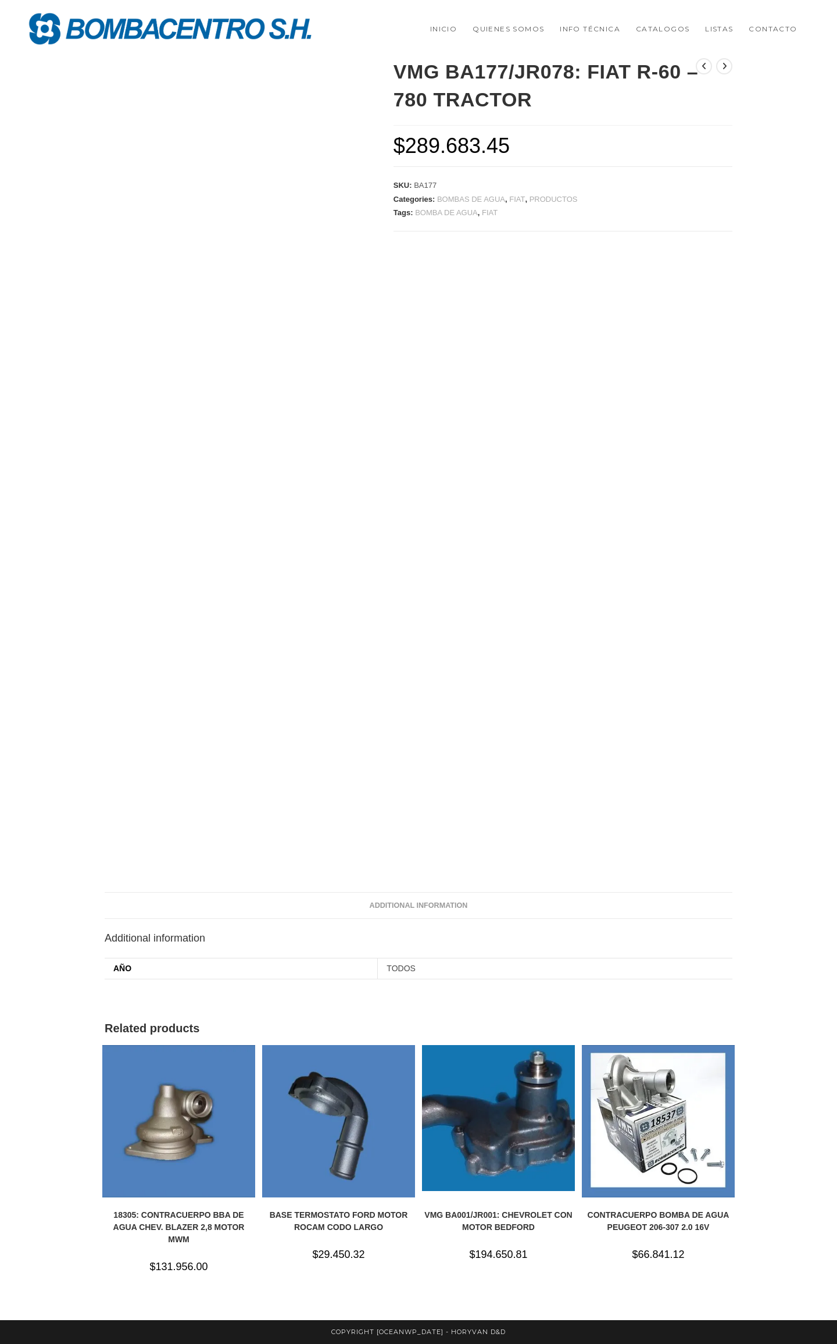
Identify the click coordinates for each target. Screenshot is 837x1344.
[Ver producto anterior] (704, 66)
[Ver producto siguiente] (724, 66)
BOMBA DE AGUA (446, 212)
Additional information (419, 905)
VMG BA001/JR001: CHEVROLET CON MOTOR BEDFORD (498, 1221)
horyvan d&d (478, 1332)
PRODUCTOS (554, 199)
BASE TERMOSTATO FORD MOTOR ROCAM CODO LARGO (339, 1221)
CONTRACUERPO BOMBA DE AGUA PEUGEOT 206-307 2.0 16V (658, 1221)
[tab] (419, 906)
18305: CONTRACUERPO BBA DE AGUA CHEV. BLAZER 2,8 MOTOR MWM (179, 1227)
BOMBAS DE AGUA (471, 199)
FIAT (517, 199)
